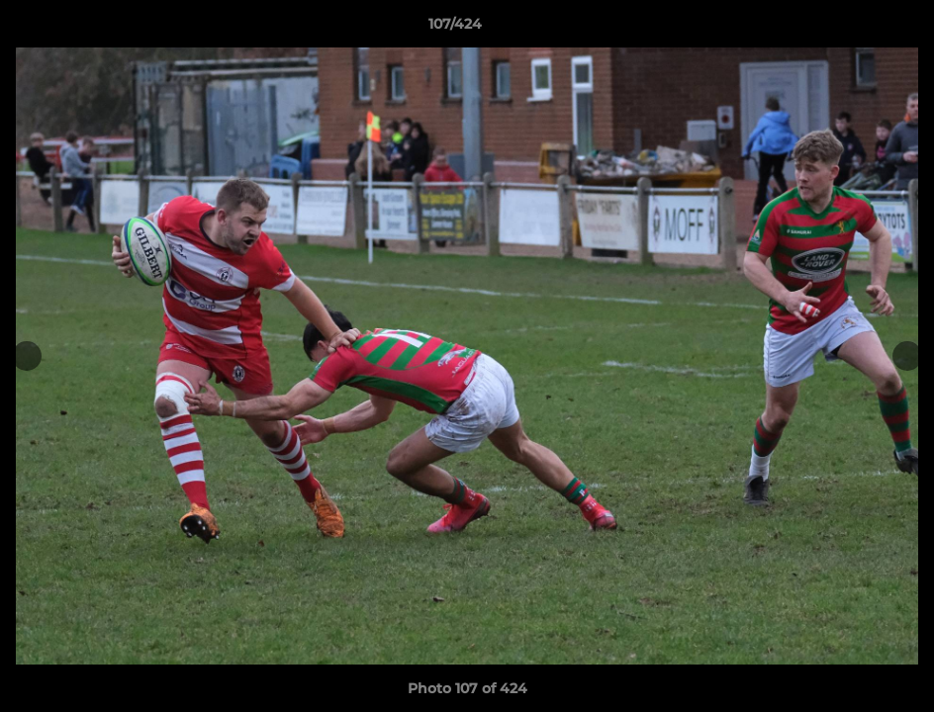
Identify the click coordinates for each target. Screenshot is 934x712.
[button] (851, 29)
